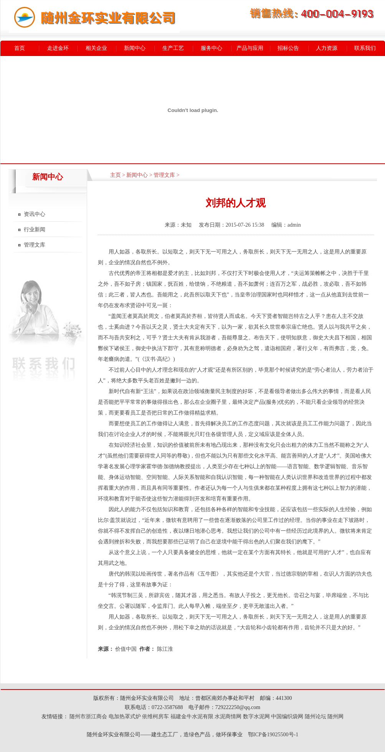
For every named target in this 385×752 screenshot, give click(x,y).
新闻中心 (134, 48)
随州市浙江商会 (87, 716)
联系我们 (365, 48)
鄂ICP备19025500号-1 (273, 734)
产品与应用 (249, 48)
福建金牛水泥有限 (191, 716)
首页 (19, 48)
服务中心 (211, 48)
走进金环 (58, 48)
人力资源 (326, 48)
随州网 (335, 716)
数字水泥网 (256, 716)
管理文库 (34, 245)
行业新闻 (34, 229)
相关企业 (96, 48)
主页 (115, 175)
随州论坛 (315, 716)
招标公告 (288, 48)
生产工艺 (173, 48)
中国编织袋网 (287, 716)
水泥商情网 (228, 716)
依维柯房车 (155, 716)
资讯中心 (34, 214)
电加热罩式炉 (125, 716)
